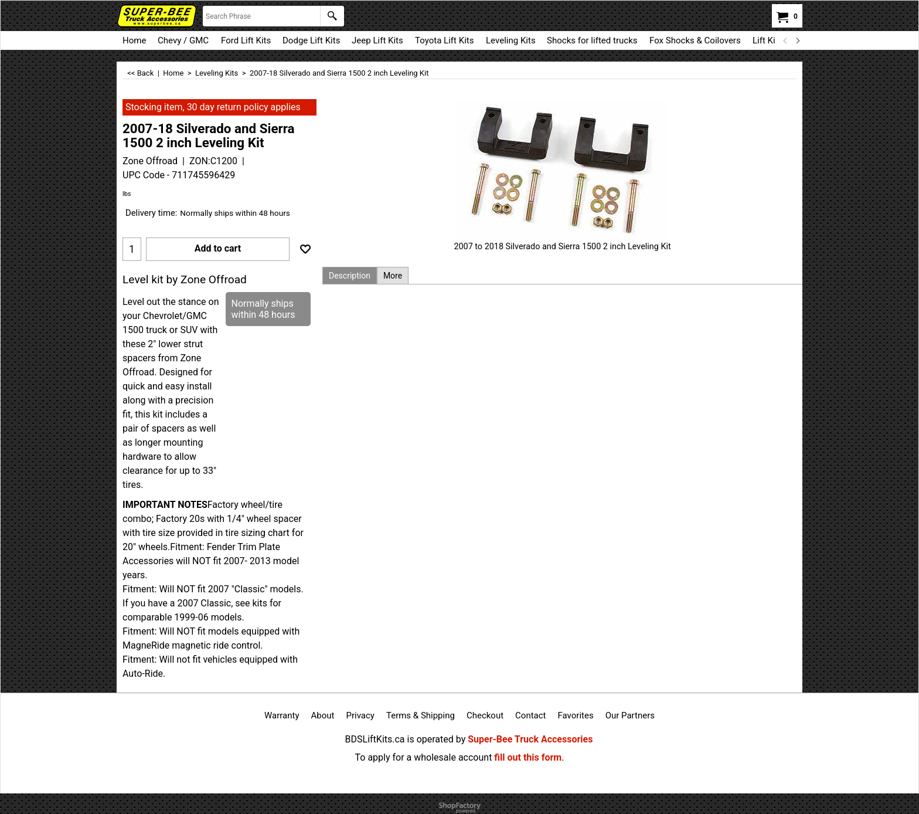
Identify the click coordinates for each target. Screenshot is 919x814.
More (392, 275)
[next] (797, 40)
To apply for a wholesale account (423, 757)
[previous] (785, 40)
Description (349, 275)
